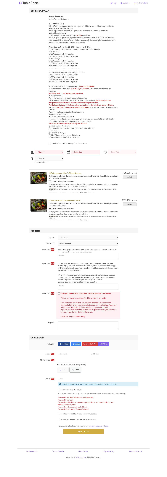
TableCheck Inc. (81, 457)
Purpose (51, 237)
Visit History (49, 243)
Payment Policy (108, 451)
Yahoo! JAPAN (90, 344)
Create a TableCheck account (69, 390)
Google (76, 344)
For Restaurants (31, 451)
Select (130, 177)
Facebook (64, 344)
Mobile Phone (47, 360)
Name (50, 354)
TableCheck (104, 344)
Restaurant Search (135, 451)
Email (50, 379)
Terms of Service (58, 451)
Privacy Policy (83, 451)
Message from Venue (56, 16)
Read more (83, 192)
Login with (50, 344)
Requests (51, 322)
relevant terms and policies (98, 426)
